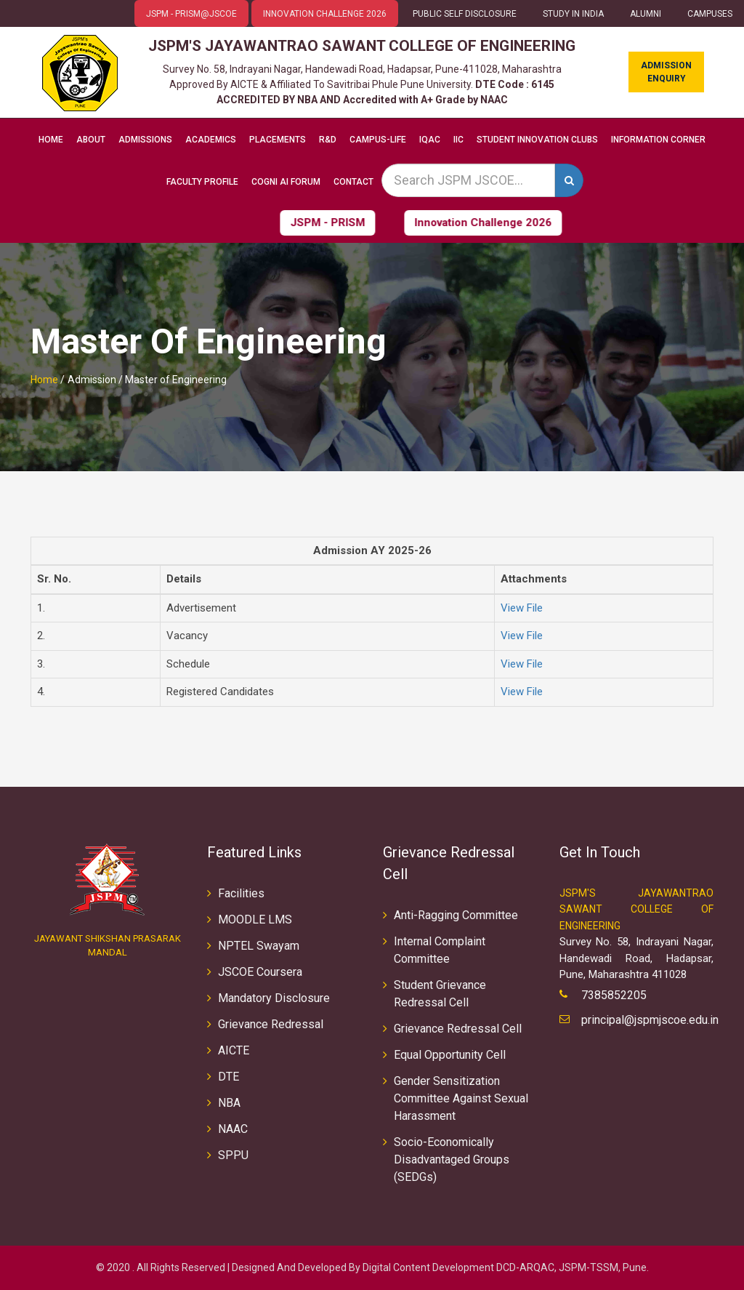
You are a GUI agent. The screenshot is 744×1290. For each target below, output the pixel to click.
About (90, 140)
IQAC (429, 140)
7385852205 (614, 995)
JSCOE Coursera (260, 972)
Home (51, 140)
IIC (458, 140)
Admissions (145, 140)
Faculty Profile (202, 182)
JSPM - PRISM (290, 222)
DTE (228, 1076)
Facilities (241, 893)
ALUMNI (645, 14)
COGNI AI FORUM (285, 182)
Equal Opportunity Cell (450, 1055)
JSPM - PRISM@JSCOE (191, 14)
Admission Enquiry (666, 72)
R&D (327, 140)
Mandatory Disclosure (274, 998)
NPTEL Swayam (258, 946)
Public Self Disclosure (465, 14)
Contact (353, 182)
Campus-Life (377, 140)
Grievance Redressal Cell (458, 1028)
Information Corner (658, 140)
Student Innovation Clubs (537, 140)
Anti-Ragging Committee (456, 915)
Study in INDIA (573, 14)
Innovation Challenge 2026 (325, 14)
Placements (277, 140)
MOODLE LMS (255, 919)
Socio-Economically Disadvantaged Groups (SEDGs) (451, 1159)
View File (522, 607)
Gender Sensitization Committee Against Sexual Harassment (461, 1098)
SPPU (233, 1155)
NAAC (233, 1129)
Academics (210, 140)
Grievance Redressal (270, 1024)
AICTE (233, 1050)
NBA (229, 1103)
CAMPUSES (709, 14)
